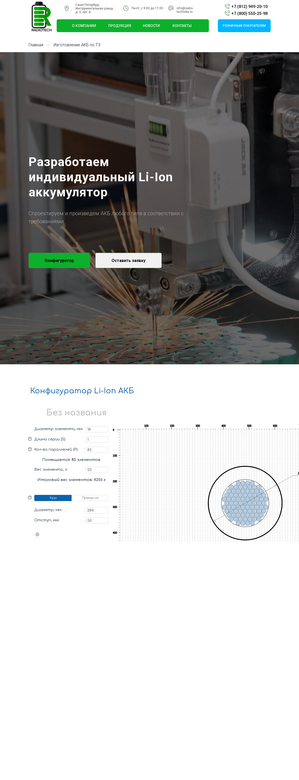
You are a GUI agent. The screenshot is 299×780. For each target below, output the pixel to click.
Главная (36, 44)
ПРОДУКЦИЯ (119, 26)
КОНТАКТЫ (182, 26)
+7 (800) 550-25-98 (249, 13)
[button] (128, 260)
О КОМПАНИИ (84, 26)
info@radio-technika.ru (185, 10)
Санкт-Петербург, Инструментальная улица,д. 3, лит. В (94, 8)
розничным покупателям (244, 26)
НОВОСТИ (151, 26)
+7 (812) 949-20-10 (249, 6)
